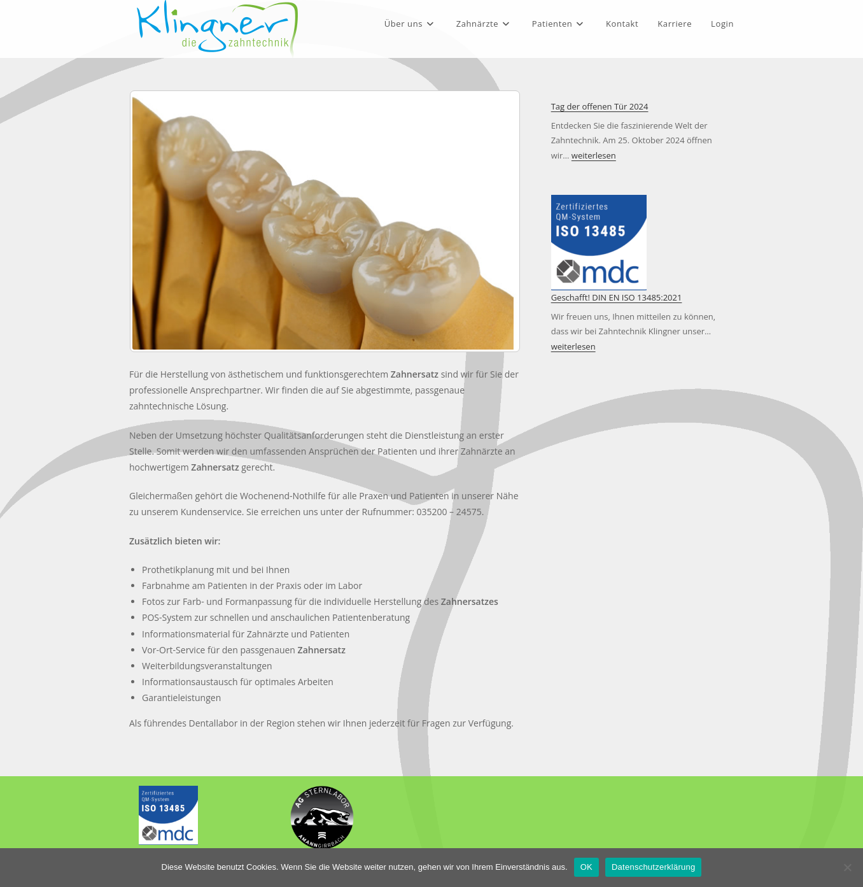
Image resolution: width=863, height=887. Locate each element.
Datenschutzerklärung (653, 867)
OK (586, 867)
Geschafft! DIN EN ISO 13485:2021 (616, 297)
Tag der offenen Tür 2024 (600, 106)
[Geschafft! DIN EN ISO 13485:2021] (599, 242)
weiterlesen (594, 155)
